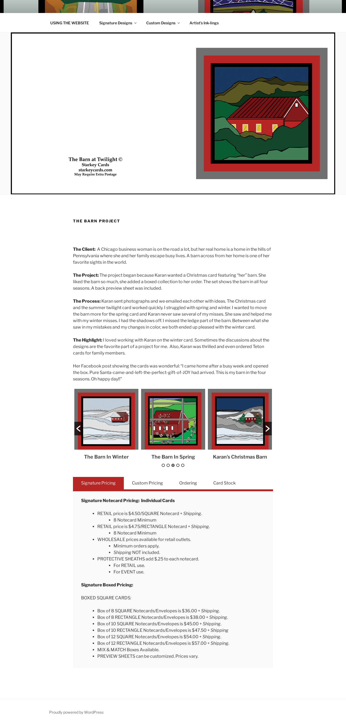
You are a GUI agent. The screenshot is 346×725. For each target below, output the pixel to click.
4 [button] (177, 465)
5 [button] (182, 465)
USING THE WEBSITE (69, 23)
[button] (78, 428)
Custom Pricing (147, 483)
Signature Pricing (98, 483)
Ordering (188, 483)
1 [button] (163, 465)
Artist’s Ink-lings (204, 23)
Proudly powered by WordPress (76, 712)
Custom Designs (163, 23)
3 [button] (173, 465)
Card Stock (224, 483)
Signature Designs (118, 23)
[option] (106, 424)
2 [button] (168, 465)
